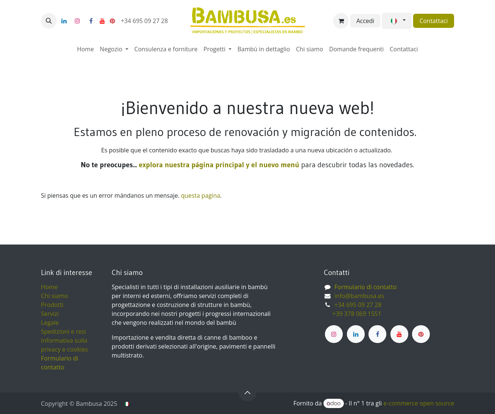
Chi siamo (54, 296)
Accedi (365, 21)
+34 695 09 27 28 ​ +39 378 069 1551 (353, 309)
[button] (49, 21)
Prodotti (52, 305)
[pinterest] (112, 20)
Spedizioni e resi (63, 331)
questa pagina (200, 195)
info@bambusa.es (359, 296)
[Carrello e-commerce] (341, 21)
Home (49, 287)
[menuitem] (85, 49)
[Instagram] (77, 21)
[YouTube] (102, 20)
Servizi (50, 314)
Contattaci (433, 21)
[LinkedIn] (64, 21)
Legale (50, 322)
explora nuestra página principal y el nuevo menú (218, 164)
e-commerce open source (418, 403)
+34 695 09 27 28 (145, 21)
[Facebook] (91, 21)
